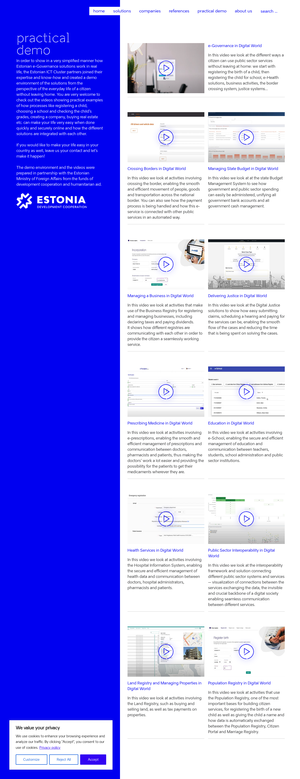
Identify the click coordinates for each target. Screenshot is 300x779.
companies (150, 10)
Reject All (64, 759)
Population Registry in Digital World (239, 683)
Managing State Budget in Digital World (243, 168)
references (179, 10)
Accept (93, 759)
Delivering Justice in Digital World (237, 296)
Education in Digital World (231, 423)
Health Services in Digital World (155, 550)
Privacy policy (49, 748)
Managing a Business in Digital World (161, 296)
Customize (31, 759)
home (99, 10)
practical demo (212, 10)
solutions (122, 10)
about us (243, 10)
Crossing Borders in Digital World (157, 168)
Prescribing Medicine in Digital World (160, 423)
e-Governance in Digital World (235, 46)
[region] (60, 745)
